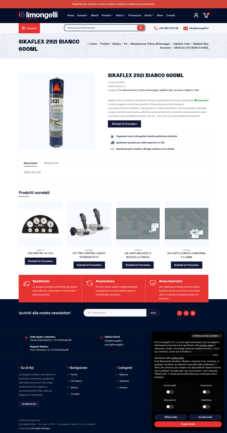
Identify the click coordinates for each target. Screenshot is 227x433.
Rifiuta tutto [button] (171, 417)
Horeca (123, 387)
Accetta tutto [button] (205, 417)
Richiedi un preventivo (124, 123)
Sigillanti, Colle (181, 43)
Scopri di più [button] (188, 424)
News (160, 15)
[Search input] (101, 28)
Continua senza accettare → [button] (207, 336)
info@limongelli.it (113, 340)
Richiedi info (51, 163)
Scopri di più (29, 404)
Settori (119, 15)
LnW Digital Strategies (40, 428)
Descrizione (30, 163)
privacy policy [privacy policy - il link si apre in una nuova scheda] (207, 345)
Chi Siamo (76, 381)
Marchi (94, 15)
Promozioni (134, 15)
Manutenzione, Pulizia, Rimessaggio (150, 43)
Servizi (148, 15)
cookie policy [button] (177, 358)
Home (70, 15)
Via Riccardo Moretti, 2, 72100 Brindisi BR (51, 340)
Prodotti (106, 15)
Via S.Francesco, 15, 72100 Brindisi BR (49, 350)
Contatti (170, 15)
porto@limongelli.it (114, 344)
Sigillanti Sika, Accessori (172, 90)
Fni (125, 43)
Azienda (81, 15)
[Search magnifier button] (141, 28)
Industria (124, 381)
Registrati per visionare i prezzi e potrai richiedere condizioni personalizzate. (113, 4)
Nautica (116, 43)
